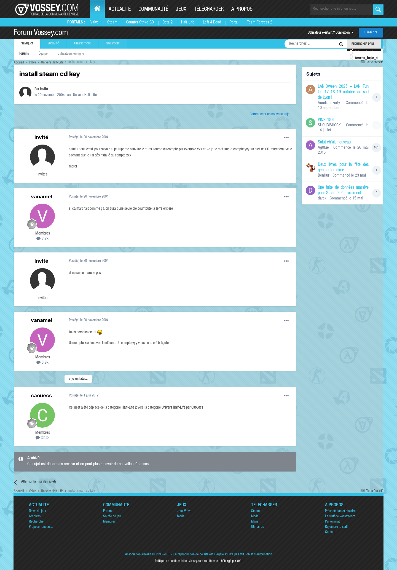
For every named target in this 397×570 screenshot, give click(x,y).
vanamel (41, 196)
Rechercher (37, 522)
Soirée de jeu (112, 516)
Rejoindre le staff (336, 527)
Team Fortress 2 (259, 22)
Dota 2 (167, 22)
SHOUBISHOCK (329, 125)
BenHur (323, 176)
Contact (330, 532)
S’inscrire (370, 32)
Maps (254, 522)
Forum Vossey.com (41, 33)
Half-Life (187, 22)
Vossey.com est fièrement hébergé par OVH (215, 561)
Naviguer (27, 44)
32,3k (43, 438)
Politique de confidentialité (171, 561)
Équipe (43, 54)
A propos (242, 9)
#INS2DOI (326, 120)
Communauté (153, 9)
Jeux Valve (184, 511)
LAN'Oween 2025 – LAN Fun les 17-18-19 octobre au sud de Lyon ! (343, 92)
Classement (82, 44)
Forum (107, 511)
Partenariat (332, 522)
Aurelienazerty (329, 103)
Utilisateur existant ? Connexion (330, 33)
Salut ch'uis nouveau (334, 142)
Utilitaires (257, 527)
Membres (109, 522)
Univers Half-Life (85, 95)
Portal (234, 22)
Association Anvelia (138, 554)
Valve (94, 22)
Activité (53, 44)
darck (322, 198)
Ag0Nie (323, 148)
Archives (35, 516)
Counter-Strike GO (140, 22)
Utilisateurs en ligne (71, 54)
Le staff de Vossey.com (340, 516)
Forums (24, 54)
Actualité (120, 9)
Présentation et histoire (340, 511)
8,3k (42, 239)
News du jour (37, 511)
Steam (112, 22)
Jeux (181, 9)
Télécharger (209, 9)
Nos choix (113, 44)
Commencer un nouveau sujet (270, 114)
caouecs (41, 395)
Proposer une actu (41, 527)
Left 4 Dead (212, 22)
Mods (180, 516)
